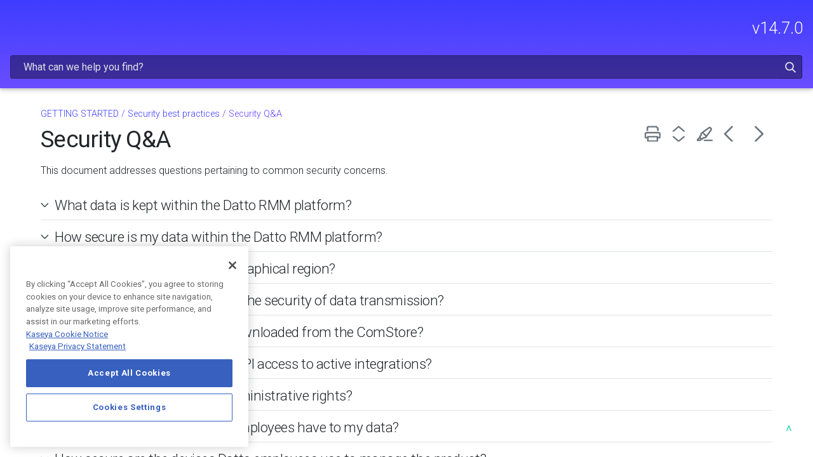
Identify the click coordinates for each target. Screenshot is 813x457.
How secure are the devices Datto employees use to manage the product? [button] (427, 426)
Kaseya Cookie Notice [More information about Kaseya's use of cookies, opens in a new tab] (67, 334)
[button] (758, 27)
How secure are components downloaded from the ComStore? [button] (396, 299)
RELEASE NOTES (86, 81)
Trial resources (50, 241)
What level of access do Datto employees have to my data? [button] (384, 394)
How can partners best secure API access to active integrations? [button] (401, 330)
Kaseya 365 (44, 170)
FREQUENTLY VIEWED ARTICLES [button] (86, 115)
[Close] (232, 265)
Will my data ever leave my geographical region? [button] (352, 235)
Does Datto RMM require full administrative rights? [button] (361, 362)
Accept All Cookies (129, 373)
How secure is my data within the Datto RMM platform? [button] (376, 203)
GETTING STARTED (86, 148)
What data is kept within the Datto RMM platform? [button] (360, 172)
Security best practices (336, 81)
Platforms (90, 222)
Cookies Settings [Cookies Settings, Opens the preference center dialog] (129, 407)
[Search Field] (581, 27)
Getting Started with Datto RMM (75, 196)
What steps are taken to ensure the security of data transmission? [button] (407, 267)
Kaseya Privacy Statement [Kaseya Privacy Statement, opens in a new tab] (77, 346)
